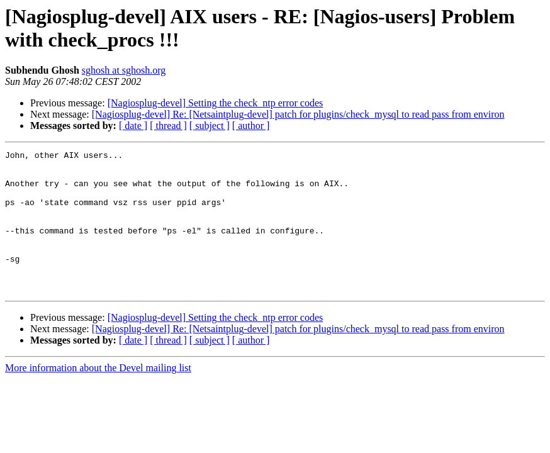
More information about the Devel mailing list (98, 396)
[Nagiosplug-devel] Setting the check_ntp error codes (215, 103)
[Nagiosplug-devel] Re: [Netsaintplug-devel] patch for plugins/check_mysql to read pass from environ (298, 114)
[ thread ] (168, 125)
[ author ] (251, 125)
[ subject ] (209, 125)
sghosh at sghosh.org (124, 70)
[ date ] (133, 125)
